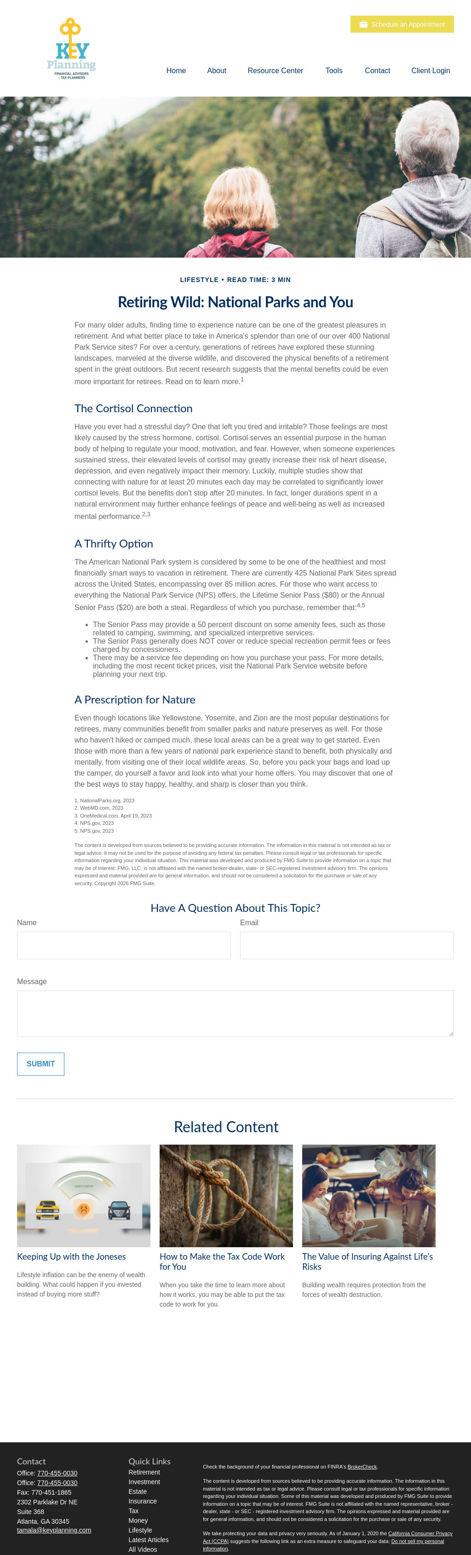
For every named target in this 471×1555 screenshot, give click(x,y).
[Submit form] (40, 1064)
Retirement (144, 1472)
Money (138, 1520)
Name (27, 923)
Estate (138, 1491)
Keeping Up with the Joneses (71, 1256)
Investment (144, 1482)
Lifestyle (140, 1530)
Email (249, 923)
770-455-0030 (57, 1473)
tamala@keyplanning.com (54, 1530)
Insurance (143, 1501)
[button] (176, 71)
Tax (134, 1511)
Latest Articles (149, 1539)
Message (32, 981)
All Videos (143, 1549)
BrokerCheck (362, 1466)
